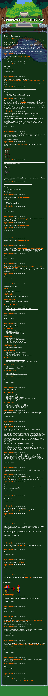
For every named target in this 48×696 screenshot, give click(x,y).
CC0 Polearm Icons (10, 346)
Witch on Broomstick (23, 56)
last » (32, 684)
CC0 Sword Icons (9, 300)
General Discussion (9, 38)
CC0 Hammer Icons (10, 372)
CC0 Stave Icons (9, 290)
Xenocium (28, 580)
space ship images (22, 219)
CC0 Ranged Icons (9, 351)
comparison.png (9, 597)
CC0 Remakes (17, 663)
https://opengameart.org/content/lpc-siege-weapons (28, 647)
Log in (5, 53)
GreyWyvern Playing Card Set (26, 89)
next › (26, 684)
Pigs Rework (21, 184)
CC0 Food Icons (9, 404)
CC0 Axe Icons (8, 329)
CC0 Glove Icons (9, 393)
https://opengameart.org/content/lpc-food (17, 479)
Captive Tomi (21, 548)
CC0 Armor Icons (9, 359)
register (11, 53)
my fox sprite (22, 102)
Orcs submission (22, 144)
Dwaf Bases (20, 564)
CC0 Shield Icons (9, 365)
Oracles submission (23, 241)
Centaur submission (23, 197)
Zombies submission (23, 225)
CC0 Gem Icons (8, 337)
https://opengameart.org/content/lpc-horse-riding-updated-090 (25, 80)
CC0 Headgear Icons (10, 305)
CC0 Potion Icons (9, 295)
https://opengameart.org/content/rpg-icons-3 (31, 249)
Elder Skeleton (21, 162)
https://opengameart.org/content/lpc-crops (17, 512)
